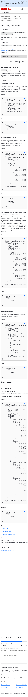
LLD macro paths (7, 597)
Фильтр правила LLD (8, 425)
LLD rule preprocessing (9, 599)
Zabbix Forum (19, 687)
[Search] (22, 9)
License (3, 694)
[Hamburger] (25, 9)
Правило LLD (17, 18)
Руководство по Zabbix (7, 16)
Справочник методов (6, 18)
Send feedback (14, 660)
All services (4, 687)
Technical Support (5, 684)
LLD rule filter (6, 594)
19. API (17, 16)
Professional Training (21, 684)
